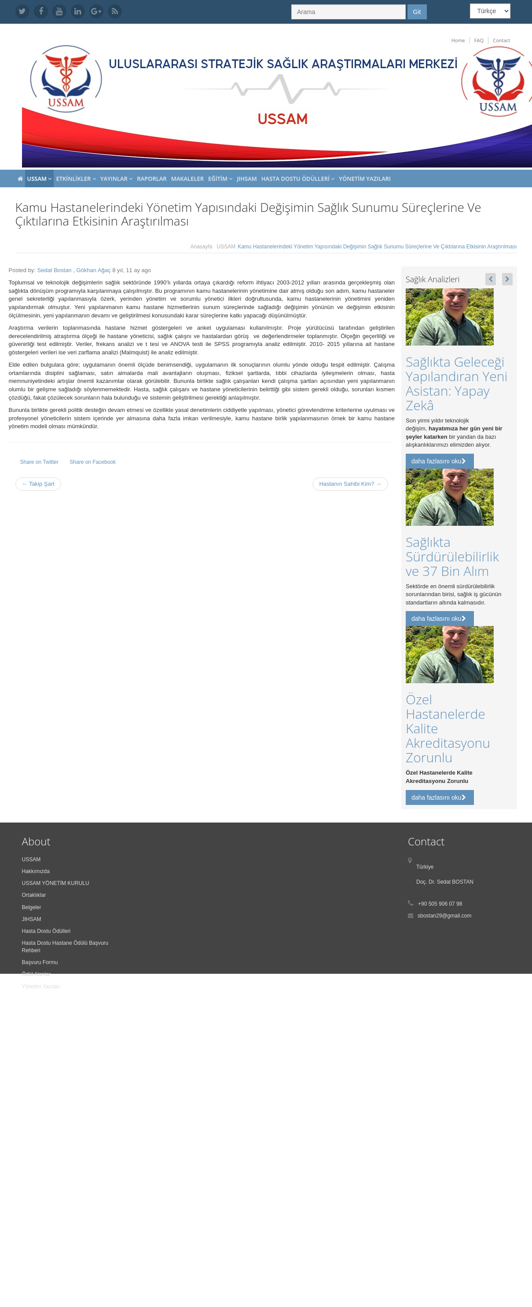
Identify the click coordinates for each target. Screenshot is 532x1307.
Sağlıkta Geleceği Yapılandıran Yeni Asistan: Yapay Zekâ (456, 383)
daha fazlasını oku (438, 461)
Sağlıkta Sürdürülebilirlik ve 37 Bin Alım (452, 556)
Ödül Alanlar (36, 974)
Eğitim (220, 178)
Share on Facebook (93, 462)
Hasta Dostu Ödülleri (298, 178)
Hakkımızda (36, 871)
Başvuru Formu (40, 962)
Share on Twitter (39, 462)
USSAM (39, 178)
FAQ (479, 40)
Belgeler (31, 907)
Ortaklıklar (34, 895)
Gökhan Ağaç (93, 270)
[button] (490, 279)
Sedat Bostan (54, 270)
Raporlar (151, 178)
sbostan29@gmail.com (444, 916)
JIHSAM (247, 178)
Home (458, 40)
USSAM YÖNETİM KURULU (55, 883)
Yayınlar (116, 178)
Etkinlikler (75, 178)
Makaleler (187, 178)
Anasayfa (201, 247)
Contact (501, 40)
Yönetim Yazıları (365, 178)
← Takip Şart (38, 484)
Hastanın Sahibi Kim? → (350, 484)
